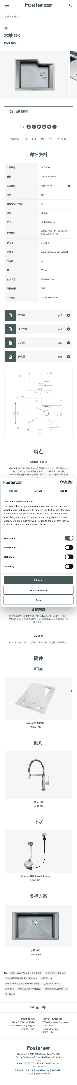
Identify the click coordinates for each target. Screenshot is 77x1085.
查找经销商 (18, 112)
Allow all (38, 580)
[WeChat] (44, 1007)
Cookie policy (42, 1070)
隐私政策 (29, 1070)
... (18, 994)
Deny (38, 600)
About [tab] (63, 490)
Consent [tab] (13, 490)
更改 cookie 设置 (43, 1073)
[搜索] (70, 5)
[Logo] (38, 4)
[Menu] (7, 5)
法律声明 (19, 1070)
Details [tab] (38, 490)
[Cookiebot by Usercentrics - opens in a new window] (60, 482)
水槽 (7, 16)
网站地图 (29, 1073)
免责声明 (56, 1070)
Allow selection (38, 590)
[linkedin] (37, 1007)
